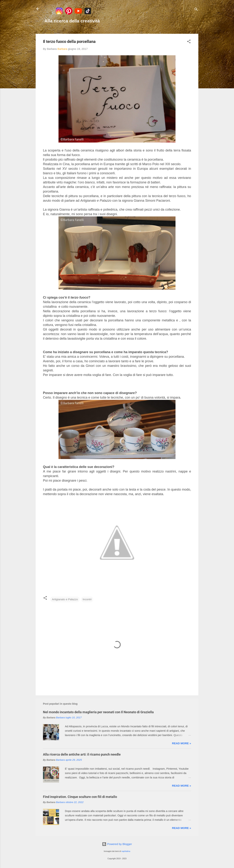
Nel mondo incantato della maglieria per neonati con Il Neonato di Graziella (98, 712)
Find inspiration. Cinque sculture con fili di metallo (80, 797)
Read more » (181, 743)
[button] (189, 42)
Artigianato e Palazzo (65, 599)
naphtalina (125, 851)
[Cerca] (196, 10)
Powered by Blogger (117, 844)
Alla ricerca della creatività (72, 20)
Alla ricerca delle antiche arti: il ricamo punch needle (82, 754)
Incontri (87, 599)
